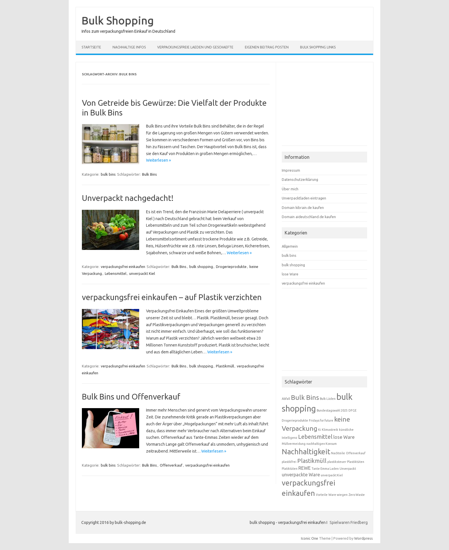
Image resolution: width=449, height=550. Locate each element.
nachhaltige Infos (129, 47)
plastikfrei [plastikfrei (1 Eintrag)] (289, 461)
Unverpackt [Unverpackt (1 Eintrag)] (348, 468)
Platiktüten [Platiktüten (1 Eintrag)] (290, 468)
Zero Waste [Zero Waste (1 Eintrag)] (356, 494)
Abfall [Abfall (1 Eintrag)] (286, 398)
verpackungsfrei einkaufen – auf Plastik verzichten (172, 297)
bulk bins (108, 174)
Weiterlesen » (158, 160)
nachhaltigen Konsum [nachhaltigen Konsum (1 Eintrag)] (321, 443)
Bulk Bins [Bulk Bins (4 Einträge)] (305, 397)
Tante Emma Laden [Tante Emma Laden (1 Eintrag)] (325, 468)
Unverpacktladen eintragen (304, 198)
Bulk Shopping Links (318, 47)
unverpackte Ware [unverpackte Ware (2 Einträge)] (301, 474)
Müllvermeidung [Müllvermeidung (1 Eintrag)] (294, 443)
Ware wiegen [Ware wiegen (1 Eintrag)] (338, 494)
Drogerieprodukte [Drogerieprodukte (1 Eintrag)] (295, 420)
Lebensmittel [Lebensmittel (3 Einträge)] (315, 436)
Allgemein (290, 246)
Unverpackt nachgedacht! (128, 197)
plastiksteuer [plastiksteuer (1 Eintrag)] (336, 461)
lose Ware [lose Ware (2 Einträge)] (344, 437)
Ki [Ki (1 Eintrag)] (319, 429)
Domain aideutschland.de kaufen (309, 217)
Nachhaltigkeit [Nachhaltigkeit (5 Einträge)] (306, 451)
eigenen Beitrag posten (267, 47)
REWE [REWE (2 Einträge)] (304, 468)
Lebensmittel (115, 273)
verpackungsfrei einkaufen (123, 267)
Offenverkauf (171, 465)
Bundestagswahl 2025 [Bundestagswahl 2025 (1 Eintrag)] (332, 410)
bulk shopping (201, 267)
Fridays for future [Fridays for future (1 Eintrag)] (321, 420)
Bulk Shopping (118, 20)
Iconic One (309, 538)
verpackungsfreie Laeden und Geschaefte (195, 47)
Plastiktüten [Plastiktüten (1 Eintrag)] (355, 461)
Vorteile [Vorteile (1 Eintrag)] (322, 494)
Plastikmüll (225, 366)
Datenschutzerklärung (300, 179)
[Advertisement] (325, 106)
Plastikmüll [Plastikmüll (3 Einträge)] (311, 460)
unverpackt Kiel (142, 273)
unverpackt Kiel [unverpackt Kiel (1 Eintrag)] (332, 475)
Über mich (290, 189)
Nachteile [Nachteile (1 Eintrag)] (338, 453)
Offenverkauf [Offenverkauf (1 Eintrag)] (355, 453)
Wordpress (363, 538)
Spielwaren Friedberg (349, 522)
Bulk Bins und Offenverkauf (131, 396)
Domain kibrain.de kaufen (303, 207)
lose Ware (290, 274)
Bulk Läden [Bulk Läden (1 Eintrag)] (328, 398)
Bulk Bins (149, 174)
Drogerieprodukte (231, 267)
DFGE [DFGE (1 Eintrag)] (352, 410)
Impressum (291, 170)
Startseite (91, 47)
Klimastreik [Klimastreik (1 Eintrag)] (330, 429)
